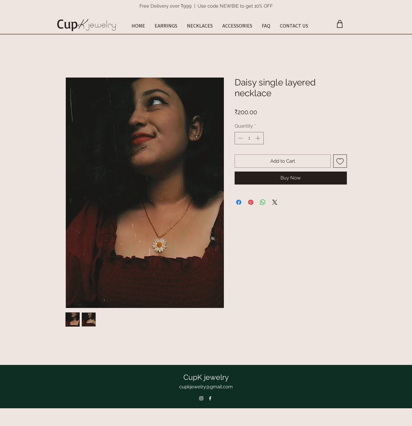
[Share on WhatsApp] (263, 202)
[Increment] (258, 138)
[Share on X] (275, 202)
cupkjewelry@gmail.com (206, 387)
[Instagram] (201, 398)
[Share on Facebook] (239, 202)
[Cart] (340, 23)
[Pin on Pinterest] (251, 202)
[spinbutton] (249, 138)
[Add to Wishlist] (340, 161)
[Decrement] (240, 138)
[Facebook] (210, 398)
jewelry (101, 24)
